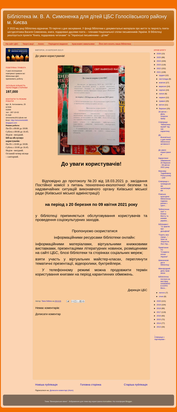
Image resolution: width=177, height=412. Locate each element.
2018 (159, 308)
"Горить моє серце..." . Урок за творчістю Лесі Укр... (163, 239)
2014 (159, 323)
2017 (159, 312)
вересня (163, 86)
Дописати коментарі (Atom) (61, 390)
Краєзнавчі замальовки (83, 44)
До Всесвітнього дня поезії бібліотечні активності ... (164, 140)
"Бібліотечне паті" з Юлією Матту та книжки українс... (163, 215)
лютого (162, 293)
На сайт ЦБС (12, 44)
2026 (159, 54)
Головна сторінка (90, 384)
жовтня (162, 83)
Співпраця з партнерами (159, 338)
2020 (159, 301)
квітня (162, 105)
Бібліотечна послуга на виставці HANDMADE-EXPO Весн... (164, 282)
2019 (159, 305)
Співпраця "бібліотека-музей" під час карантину (164, 126)
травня (162, 101)
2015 (159, 319)
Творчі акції (28, 44)
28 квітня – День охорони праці (163, 115)
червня (162, 97)
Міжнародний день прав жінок (164, 271)
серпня (162, 90)
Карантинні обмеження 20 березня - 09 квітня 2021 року (164, 162)
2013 (159, 327)
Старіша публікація (135, 384)
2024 (159, 61)
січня (161, 296)
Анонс (41, 44)
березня (163, 108)
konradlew (107, 401)
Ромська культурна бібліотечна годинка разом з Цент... (164, 200)
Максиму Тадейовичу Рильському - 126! (164, 174)
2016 (159, 316)
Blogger (129, 401)
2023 (159, 65)
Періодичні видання (58, 44)
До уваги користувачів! (164, 152)
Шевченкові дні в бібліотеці (163, 262)
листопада (164, 79)
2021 (159, 72)
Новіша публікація (46, 384)
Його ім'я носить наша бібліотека (115, 44)
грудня (162, 75)
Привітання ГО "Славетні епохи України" (163, 252)
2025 (159, 57)
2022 (159, 68)
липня (162, 94)
